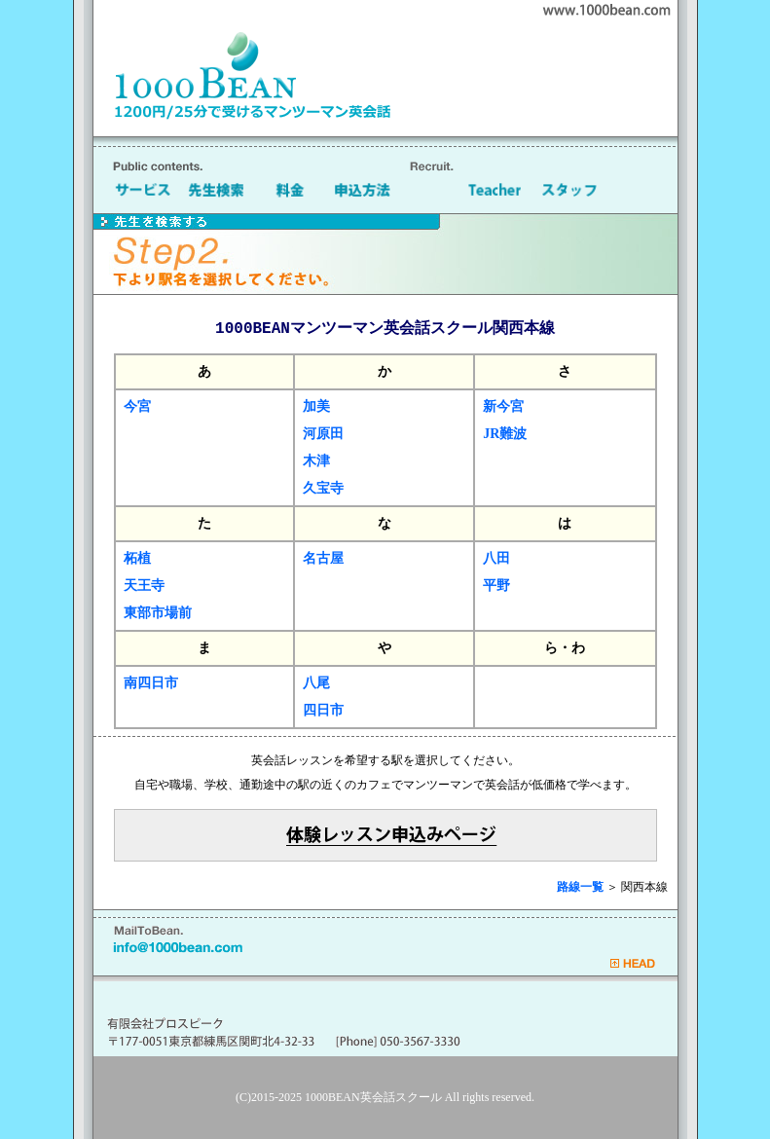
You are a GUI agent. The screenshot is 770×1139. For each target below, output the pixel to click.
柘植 (137, 558)
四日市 (323, 710)
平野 (496, 585)
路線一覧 (580, 887)
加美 (316, 406)
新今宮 (503, 406)
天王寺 (144, 585)
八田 (496, 558)
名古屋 (323, 558)
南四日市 (151, 683)
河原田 (323, 433)
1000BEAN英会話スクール (373, 1097)
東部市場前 (158, 613)
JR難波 (505, 433)
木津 (316, 461)
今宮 (137, 406)
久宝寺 (323, 488)
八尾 (316, 683)
